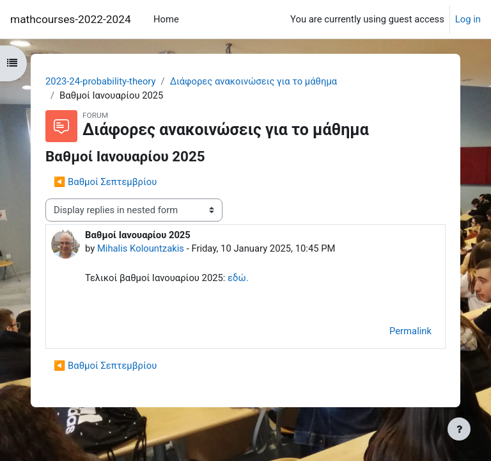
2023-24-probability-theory (100, 81)
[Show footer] (459, 429)
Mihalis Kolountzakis (140, 248)
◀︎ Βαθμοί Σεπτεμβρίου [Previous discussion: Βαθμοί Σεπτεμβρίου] (105, 182)
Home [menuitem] (166, 19)
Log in (468, 19)
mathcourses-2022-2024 (70, 19)
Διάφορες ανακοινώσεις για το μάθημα (254, 81)
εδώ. (238, 278)
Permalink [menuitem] (410, 331)
